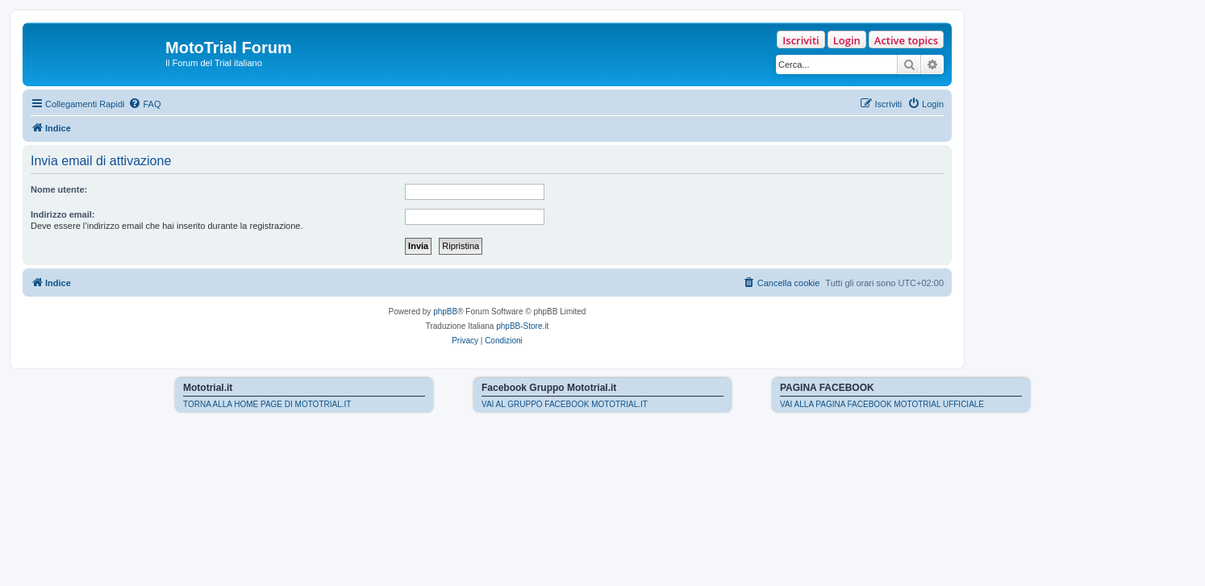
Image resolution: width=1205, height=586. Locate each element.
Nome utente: (59, 189)
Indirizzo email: (62, 214)
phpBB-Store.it (522, 326)
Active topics (906, 40)
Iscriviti (800, 40)
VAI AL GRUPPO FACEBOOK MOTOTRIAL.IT (565, 404)
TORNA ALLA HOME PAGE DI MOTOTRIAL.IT (267, 404)
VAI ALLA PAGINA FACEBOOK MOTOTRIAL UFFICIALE (882, 404)
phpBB (445, 311)
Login (847, 40)
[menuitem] (144, 104)
